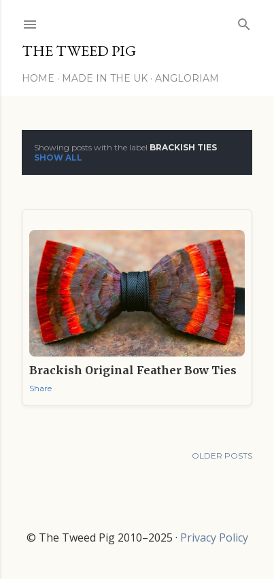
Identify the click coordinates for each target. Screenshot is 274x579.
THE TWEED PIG (79, 51)
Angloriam (187, 78)
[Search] (244, 21)
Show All (58, 157)
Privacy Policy (214, 537)
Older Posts (222, 455)
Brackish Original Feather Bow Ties (133, 370)
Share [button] (40, 388)
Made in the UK (105, 78)
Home (38, 78)
